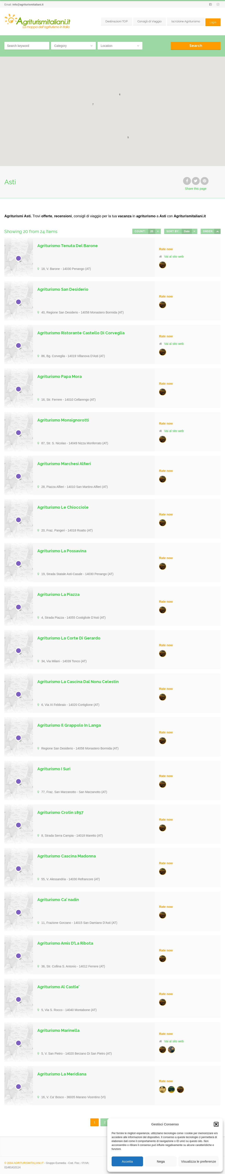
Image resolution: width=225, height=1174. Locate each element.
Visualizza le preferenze (198, 1161)
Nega (161, 1161)
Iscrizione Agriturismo (185, 21)
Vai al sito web (174, 256)
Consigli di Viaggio (149, 21)
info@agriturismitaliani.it (28, 4)
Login (212, 21)
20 (151, 231)
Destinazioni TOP (116, 21)
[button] (216, 1124)
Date (187, 231)
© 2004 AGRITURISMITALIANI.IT (24, 1163)
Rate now (166, 249)
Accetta (127, 1161)
